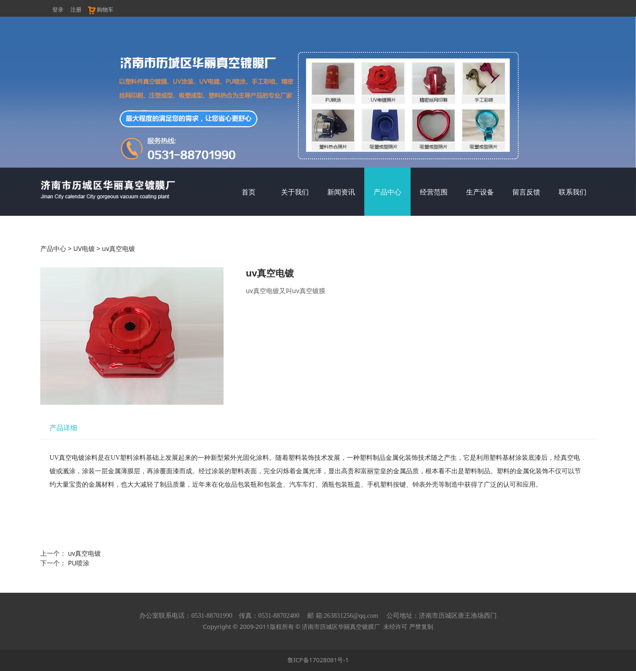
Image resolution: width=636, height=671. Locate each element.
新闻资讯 (341, 191)
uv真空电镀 (84, 553)
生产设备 (480, 191)
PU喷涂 (79, 562)
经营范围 (434, 191)
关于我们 (295, 191)
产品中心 (387, 191)
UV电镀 (84, 248)
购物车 (100, 9)
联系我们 (572, 191)
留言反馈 (526, 191)
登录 (57, 9)
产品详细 (63, 428)
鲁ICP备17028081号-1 (318, 660)
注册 (75, 9)
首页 (249, 191)
